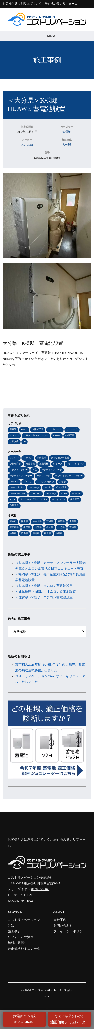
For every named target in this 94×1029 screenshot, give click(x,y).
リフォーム (72, 429)
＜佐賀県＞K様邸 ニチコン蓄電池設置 (44, 597)
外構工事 (69, 435)
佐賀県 (13, 533)
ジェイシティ (58, 499)
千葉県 (72, 521)
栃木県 (49, 527)
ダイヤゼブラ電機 (60, 457)
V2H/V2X (14, 435)
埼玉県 (38, 527)
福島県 (47, 533)
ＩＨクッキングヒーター (36, 435)
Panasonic (76, 493)
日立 (34, 469)
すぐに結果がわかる (69, 1019)
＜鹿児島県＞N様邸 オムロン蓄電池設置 (45, 591)
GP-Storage (51, 493)
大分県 (66, 144)
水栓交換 (14, 441)
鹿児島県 (14, 527)
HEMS (24, 429)
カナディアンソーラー (21, 475)
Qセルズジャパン (75, 463)
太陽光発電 (37, 429)
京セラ (62, 481)
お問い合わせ (63, 925)
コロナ (47, 487)
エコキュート (55, 429)
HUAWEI (27, 144)
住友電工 (74, 499)
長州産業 (41, 457)
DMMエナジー (17, 487)
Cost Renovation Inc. (45, 990)
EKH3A (56, 435)
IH (24, 441)
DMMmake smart (18, 493)
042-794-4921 (23, 895)
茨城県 (49, 521)
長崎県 (36, 533)
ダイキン (27, 481)
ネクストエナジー (19, 469)
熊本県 (24, 521)
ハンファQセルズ (45, 481)
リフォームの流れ (21, 937)
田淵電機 (30, 463)
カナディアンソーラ (52, 469)
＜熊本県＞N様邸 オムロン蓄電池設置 (44, 586)
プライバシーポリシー (69, 931)
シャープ (57, 463)
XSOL (12, 499)
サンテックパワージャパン (33, 499)
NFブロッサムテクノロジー (69, 475)
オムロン (14, 457)
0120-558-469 (40, 889)
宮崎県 (72, 527)
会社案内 (59, 920)
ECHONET (35, 493)
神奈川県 (37, 521)
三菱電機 (43, 463)
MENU (47, 36)
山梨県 (26, 527)
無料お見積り (17, 943)
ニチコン (27, 457)
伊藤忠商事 (15, 463)
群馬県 (24, 533)
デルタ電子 (61, 487)
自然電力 (14, 505)
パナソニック (43, 475)
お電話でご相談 (24, 1019)
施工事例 (47, 60)
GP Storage (34, 487)
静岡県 (59, 533)
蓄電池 (66, 131)
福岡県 (61, 521)
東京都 (13, 521)
